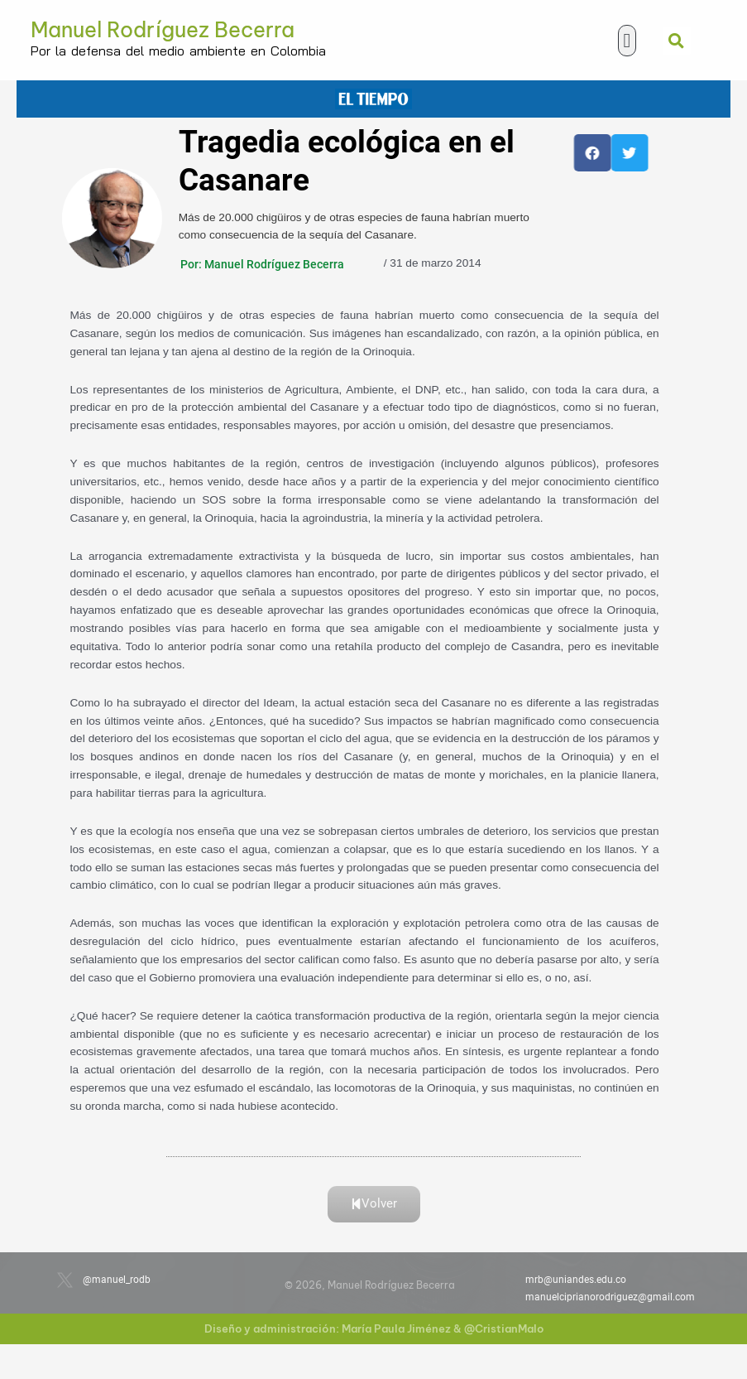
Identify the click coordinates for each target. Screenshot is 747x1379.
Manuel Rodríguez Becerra (162, 30)
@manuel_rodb (117, 1279)
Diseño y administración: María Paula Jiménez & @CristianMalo (373, 1328)
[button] (627, 40)
